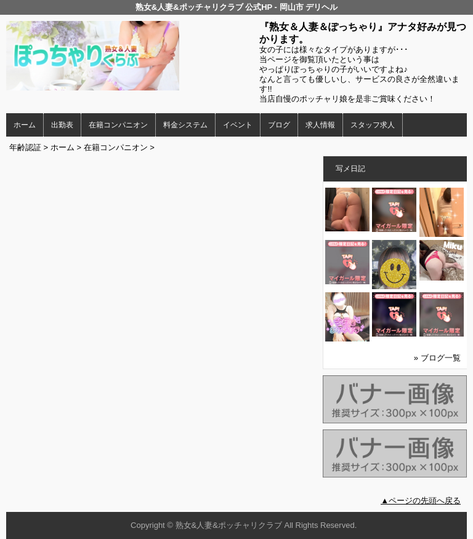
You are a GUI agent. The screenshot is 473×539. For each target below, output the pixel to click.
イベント (238, 125)
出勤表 (62, 125)
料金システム (185, 125)
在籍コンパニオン (118, 125)
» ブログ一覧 (437, 357)
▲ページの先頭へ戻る (421, 500)
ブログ (279, 125)
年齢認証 (25, 147)
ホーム (25, 125)
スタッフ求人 (372, 125)
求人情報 (320, 125)
